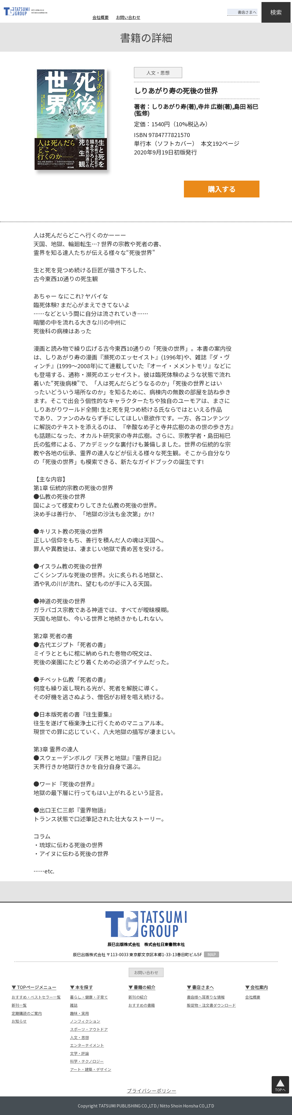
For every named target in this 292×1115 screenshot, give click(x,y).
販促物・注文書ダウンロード (211, 1005)
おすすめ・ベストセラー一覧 (36, 997)
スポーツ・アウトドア (89, 1029)
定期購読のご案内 (27, 1013)
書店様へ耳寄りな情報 (206, 997)
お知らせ (19, 1021)
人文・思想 (79, 1037)
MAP (211, 954)
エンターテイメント (87, 1045)
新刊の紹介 (137, 997)
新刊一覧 (19, 1005)
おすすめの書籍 (141, 1005)
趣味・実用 (79, 1013)
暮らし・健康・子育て (89, 997)
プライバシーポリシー (151, 1091)
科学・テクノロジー (87, 1061)
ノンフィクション (85, 1021)
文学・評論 (79, 1053)
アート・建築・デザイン (90, 1069)
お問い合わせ (128, 17)
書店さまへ (237, 8)
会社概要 (100, 17)
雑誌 (74, 1005)
